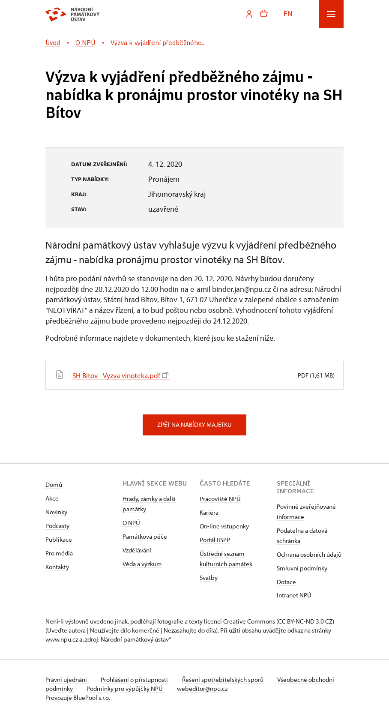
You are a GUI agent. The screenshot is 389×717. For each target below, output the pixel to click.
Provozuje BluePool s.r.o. (77, 697)
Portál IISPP (215, 539)
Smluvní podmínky (302, 568)
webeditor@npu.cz (231, 688)
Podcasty (57, 525)
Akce (52, 498)
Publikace (58, 539)
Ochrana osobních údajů (309, 554)
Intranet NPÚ (294, 595)
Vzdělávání (137, 550)
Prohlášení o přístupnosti (136, 679)
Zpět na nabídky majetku (194, 424)
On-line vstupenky (224, 526)
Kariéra (209, 512)
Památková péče (145, 536)
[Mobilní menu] (331, 14)
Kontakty (57, 566)
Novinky (56, 511)
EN (288, 13)
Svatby (209, 577)
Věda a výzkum (142, 563)
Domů (53, 484)
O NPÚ (131, 522)
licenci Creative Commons (239, 621)
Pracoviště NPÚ (220, 498)
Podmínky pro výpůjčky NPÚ (153, 688)
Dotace (286, 581)
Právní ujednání (66, 679)
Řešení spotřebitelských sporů (225, 679)
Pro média (59, 553)
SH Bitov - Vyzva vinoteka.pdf (123, 375)
